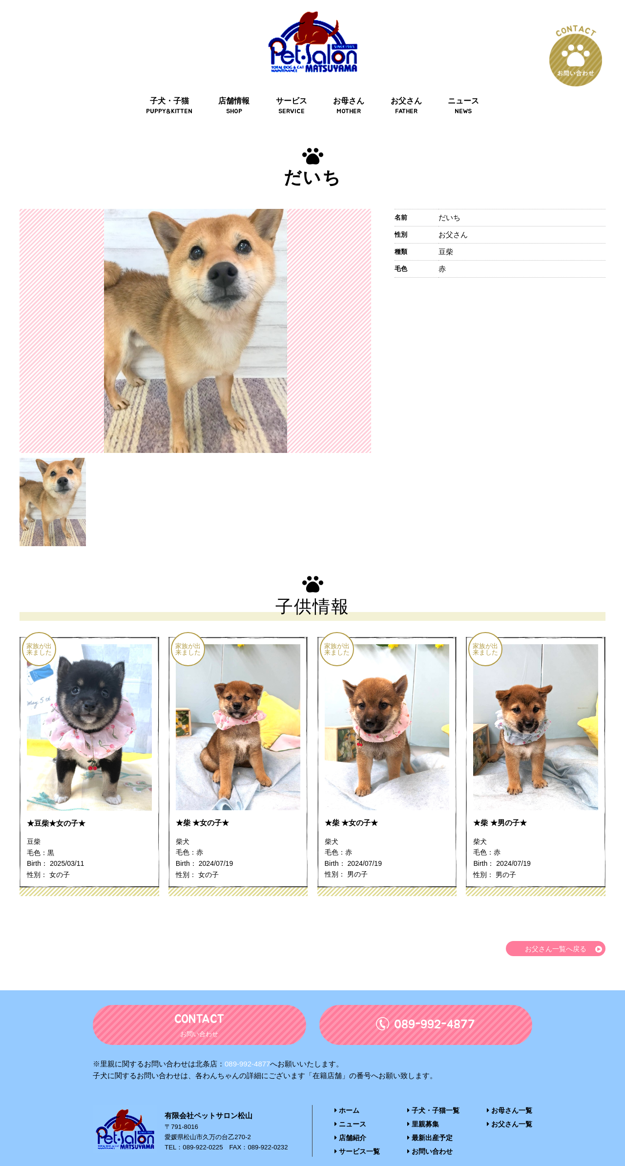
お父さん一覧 (511, 1108)
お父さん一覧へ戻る (553, 933)
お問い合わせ (430, 1135)
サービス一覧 (355, 1135)
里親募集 (424, 1108)
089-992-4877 (247, 1049)
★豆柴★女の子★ (58, 806)
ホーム (346, 1095)
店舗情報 (236, 89)
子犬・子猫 (174, 89)
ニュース (458, 89)
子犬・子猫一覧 (433, 1095)
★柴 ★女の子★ (204, 806)
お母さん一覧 (511, 1095)
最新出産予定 (430, 1121)
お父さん (403, 89)
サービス (292, 89)
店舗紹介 (349, 1121)
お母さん (347, 89)
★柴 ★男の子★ (501, 806)
